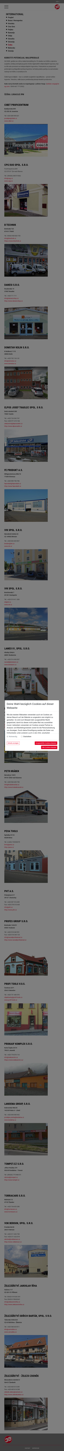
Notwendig (13, 736)
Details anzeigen (13, 743)
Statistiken (27, 736)
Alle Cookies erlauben (49, 747)
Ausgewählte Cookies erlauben (46, 743)
